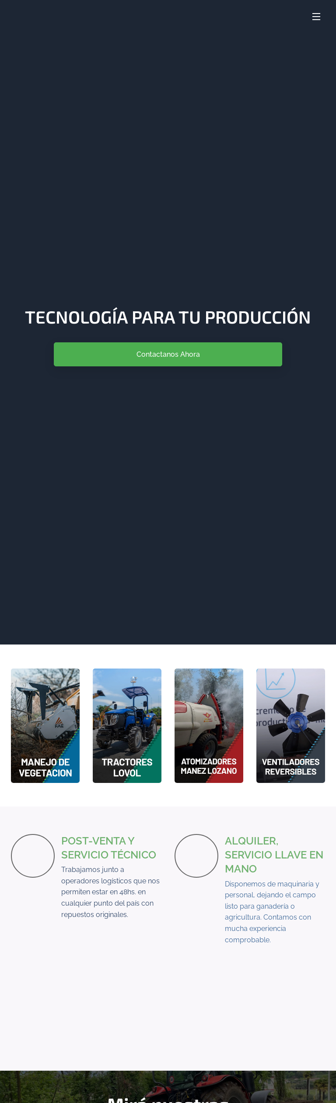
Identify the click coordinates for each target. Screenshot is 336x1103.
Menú (316, 16)
